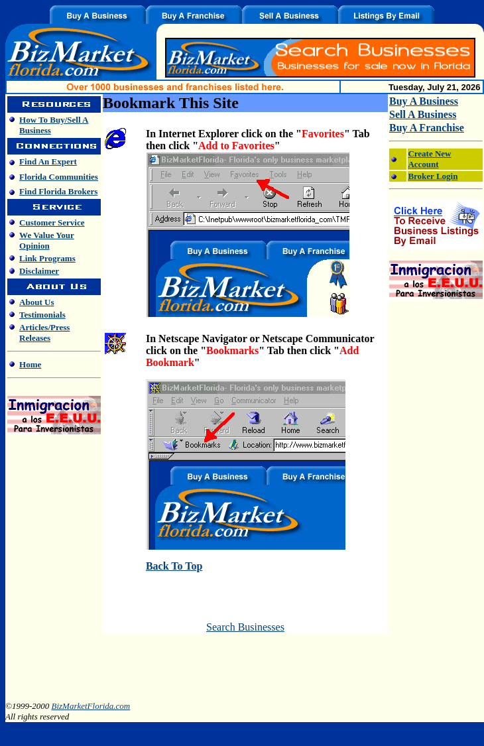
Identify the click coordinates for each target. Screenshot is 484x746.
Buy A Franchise (426, 127)
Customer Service (51, 222)
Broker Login (432, 176)
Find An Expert (48, 161)
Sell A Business (422, 114)
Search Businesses (245, 627)
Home (30, 364)
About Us (36, 302)
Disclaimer (39, 271)
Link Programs (47, 258)
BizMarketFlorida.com (90, 706)
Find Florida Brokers (58, 191)
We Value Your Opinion (46, 240)
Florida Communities (58, 177)
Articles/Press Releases (44, 332)
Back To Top (174, 566)
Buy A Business (423, 101)
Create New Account (429, 159)
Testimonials (42, 315)
